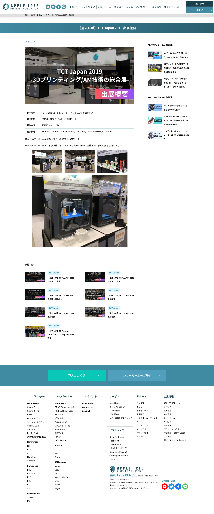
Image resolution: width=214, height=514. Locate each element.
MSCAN (58, 436)
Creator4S (31, 429)
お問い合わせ (199, 3)
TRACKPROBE (61, 440)
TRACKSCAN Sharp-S (64, 407)
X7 (28, 453)
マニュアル (141, 429)
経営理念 (167, 406)
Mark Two (31, 457)
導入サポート (143, 6)
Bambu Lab (32, 465)
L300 (29, 501)
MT (56, 449)
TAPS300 (31, 497)
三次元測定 (114, 414)
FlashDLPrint (115, 444)
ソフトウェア (88, 6)
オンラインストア (173, 6)
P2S (29, 484)
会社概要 (167, 414)
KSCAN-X (59, 418)
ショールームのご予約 (137, 375)
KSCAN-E (59, 414)
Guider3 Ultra (33, 425)
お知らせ (167, 421)
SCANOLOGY (60, 403)
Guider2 (55, 131)
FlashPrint (114, 440)
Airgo (57, 457)
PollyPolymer (33, 493)
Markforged (32, 441)
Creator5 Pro (33, 410)
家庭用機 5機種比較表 (36, 436)
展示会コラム (142, 410)
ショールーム (105, 6)
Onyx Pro (31, 460)
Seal (57, 469)
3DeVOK (58, 445)
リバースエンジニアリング (120, 418)
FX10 (29, 449)
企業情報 (156, 6)
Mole (57, 473)
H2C (29, 469)
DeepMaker (114, 403)
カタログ (118, 6)
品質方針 (167, 436)
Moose (58, 466)
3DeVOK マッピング (118, 448)
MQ (56, 453)
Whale (57, 484)
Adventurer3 (67, 131)
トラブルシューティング (147, 418)
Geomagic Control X (118, 455)
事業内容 (74, 6)
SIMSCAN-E (60, 429)
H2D (29, 477)
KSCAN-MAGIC (61, 421)
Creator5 (31, 407)
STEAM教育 (114, 410)
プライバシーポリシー (173, 429)
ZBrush (112, 459)
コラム (129, 6)
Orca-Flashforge (116, 437)
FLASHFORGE (33, 403)
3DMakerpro (60, 462)
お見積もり (199, 10)
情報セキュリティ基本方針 (175, 440)
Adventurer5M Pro (35, 421)
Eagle (57, 488)
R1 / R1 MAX (32, 433)
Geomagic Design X (118, 452)
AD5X (29, 414)
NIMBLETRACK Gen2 (64, 410)
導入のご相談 (76, 375)
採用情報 (167, 425)
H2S (29, 480)
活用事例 (140, 414)
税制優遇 (140, 403)
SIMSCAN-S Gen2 (62, 425)
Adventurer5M (33, 418)
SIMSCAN (59, 433)
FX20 (29, 446)
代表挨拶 (167, 410)
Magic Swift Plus (62, 477)
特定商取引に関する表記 (174, 432)
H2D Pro (31, 473)
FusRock (86, 411)
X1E (29, 488)
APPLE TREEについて (173, 403)
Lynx (57, 480)
